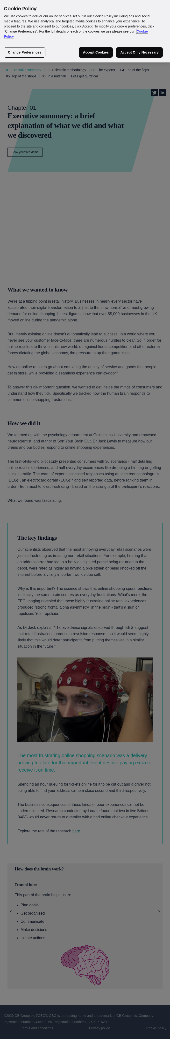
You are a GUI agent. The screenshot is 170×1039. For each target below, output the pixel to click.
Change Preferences (24, 52)
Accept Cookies (96, 52)
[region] (85, 31)
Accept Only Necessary (139, 52)
